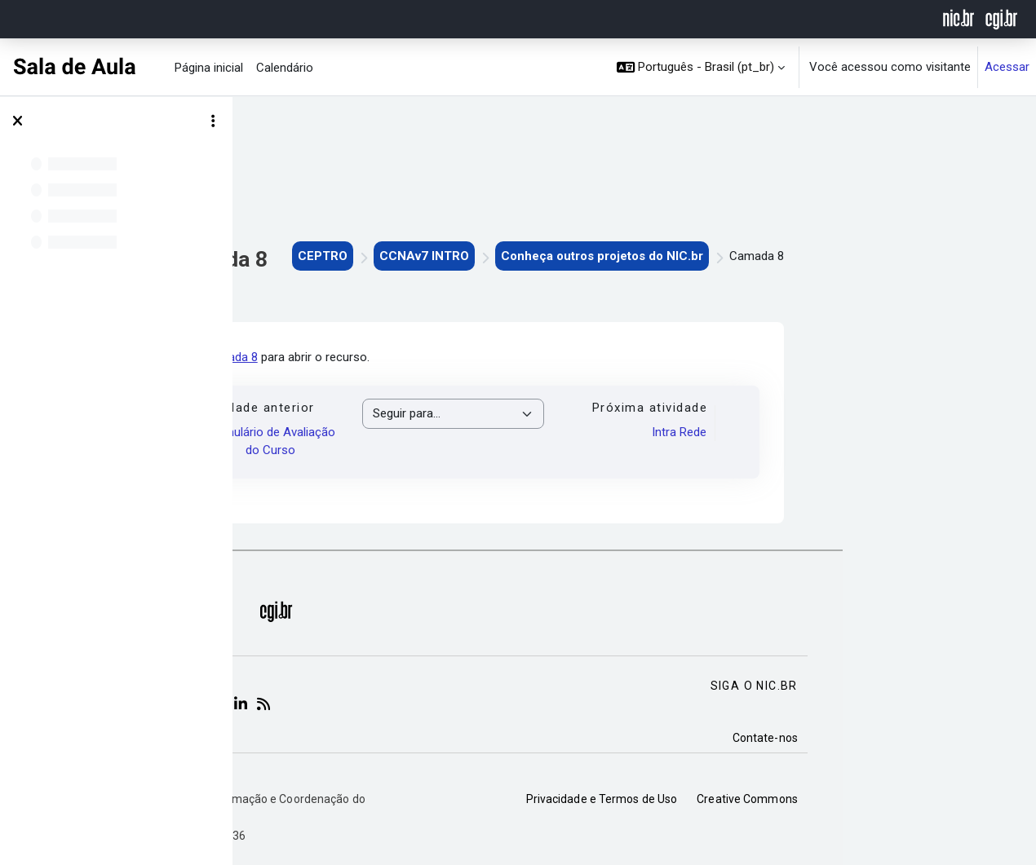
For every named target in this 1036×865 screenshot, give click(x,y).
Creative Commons (928, 798)
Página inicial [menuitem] (209, 67)
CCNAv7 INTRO (605, 256)
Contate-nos (946, 737)
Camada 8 (412, 357)
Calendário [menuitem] (284, 67)
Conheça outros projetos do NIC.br (783, 256)
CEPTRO (504, 256)
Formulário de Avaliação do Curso (452, 441)
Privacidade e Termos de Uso (783, 798)
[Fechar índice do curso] (17, 121)
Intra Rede (860, 432)
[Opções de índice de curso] (213, 121)
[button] (701, 67)
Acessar (1007, 67)
